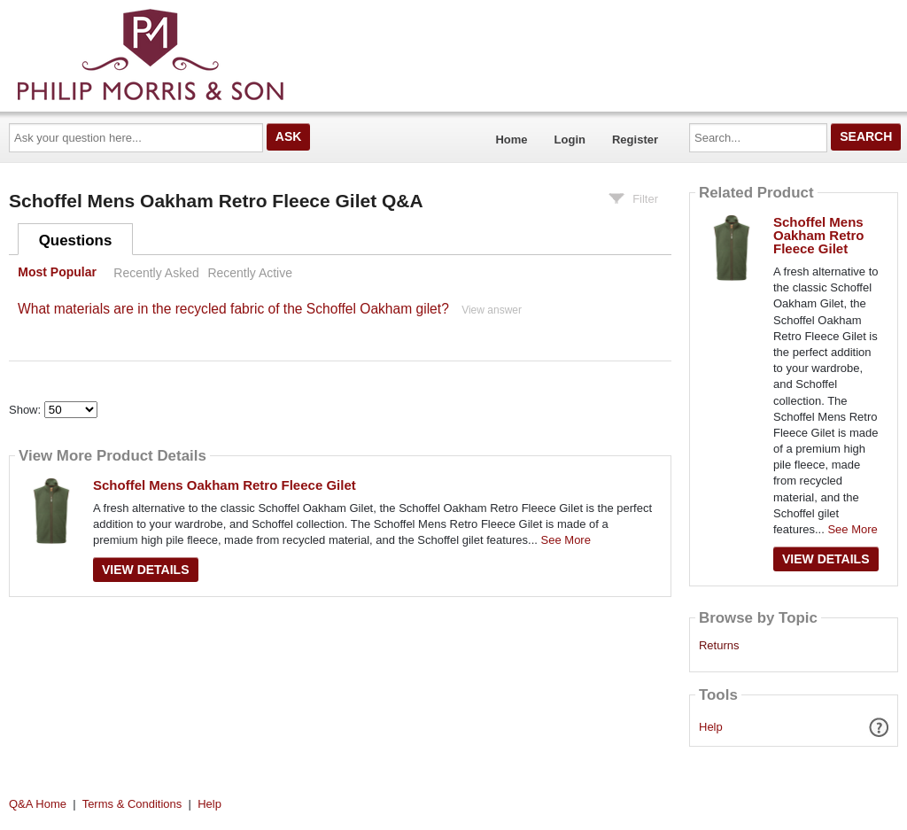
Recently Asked (155, 273)
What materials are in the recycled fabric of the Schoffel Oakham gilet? (233, 308)
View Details (146, 569)
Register (635, 139)
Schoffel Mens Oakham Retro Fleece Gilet (224, 485)
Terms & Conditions (132, 804)
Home (511, 139)
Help (711, 726)
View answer (491, 310)
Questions (75, 240)
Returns (719, 646)
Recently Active (249, 273)
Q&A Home (37, 804)
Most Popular (57, 273)
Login (569, 139)
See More (566, 540)
